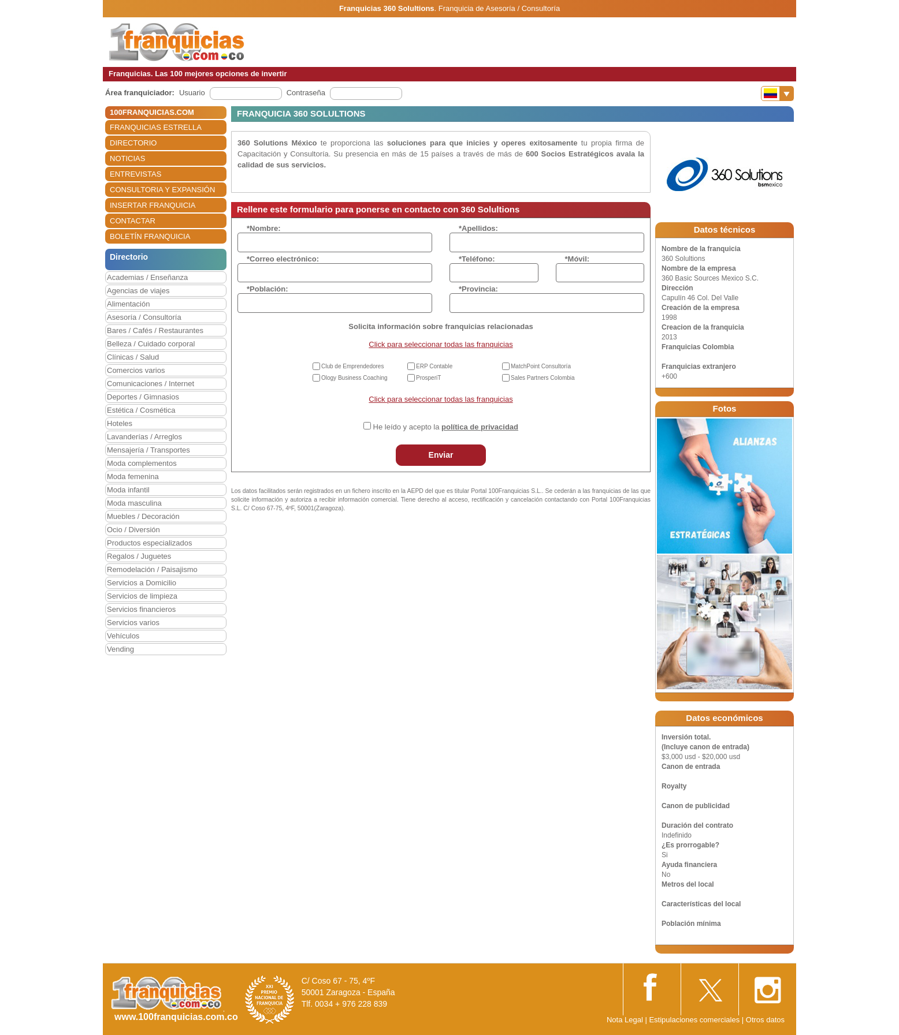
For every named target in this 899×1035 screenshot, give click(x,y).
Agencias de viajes (138, 290)
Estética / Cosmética (141, 410)
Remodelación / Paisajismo (152, 569)
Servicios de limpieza (142, 596)
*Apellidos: (478, 228)
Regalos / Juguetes (139, 556)
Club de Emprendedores (352, 366)
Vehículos (123, 636)
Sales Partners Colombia (543, 378)
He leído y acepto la (445, 427)
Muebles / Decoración (143, 516)
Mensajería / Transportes (148, 450)
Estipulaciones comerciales (695, 1019)
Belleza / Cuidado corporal (151, 343)
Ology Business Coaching (354, 378)
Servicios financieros (141, 609)
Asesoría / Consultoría (144, 317)
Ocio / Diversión (133, 529)
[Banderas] (777, 93)
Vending (120, 649)
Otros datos (765, 1019)
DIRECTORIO (133, 143)
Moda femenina (133, 476)
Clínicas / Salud (133, 357)
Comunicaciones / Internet (150, 383)
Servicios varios (133, 622)
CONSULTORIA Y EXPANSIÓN (162, 189)
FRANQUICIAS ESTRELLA (156, 127)
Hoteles (119, 423)
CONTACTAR (132, 220)
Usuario (192, 92)
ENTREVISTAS (135, 174)
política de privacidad (479, 427)
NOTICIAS (127, 158)
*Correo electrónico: (283, 259)
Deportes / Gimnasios (143, 397)
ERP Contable (434, 366)
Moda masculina (134, 503)
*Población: (267, 289)
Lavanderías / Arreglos (144, 436)
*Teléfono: (477, 259)
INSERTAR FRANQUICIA (152, 205)
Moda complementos (142, 463)
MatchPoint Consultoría (541, 366)
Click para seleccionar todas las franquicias (440, 344)
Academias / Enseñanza (147, 277)
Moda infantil (128, 489)
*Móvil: (577, 259)
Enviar (441, 454)
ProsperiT (428, 378)
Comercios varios (136, 370)
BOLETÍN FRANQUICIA (150, 236)
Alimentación (128, 304)
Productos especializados (149, 543)
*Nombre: (264, 228)
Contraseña (306, 92)
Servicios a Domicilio (141, 582)
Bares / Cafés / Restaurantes (155, 330)
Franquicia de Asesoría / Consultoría (499, 8)
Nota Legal (625, 1019)
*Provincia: (478, 289)
